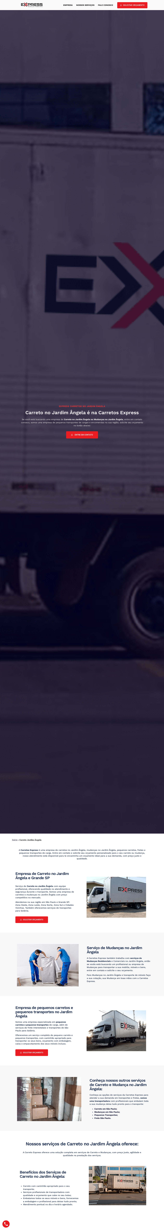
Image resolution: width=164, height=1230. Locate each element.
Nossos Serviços (85, 5)
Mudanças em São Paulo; (107, 1112)
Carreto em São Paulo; (105, 1109)
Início (14, 840)
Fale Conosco (105, 5)
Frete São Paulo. (102, 1118)
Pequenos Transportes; (106, 1115)
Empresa (68, 5)
